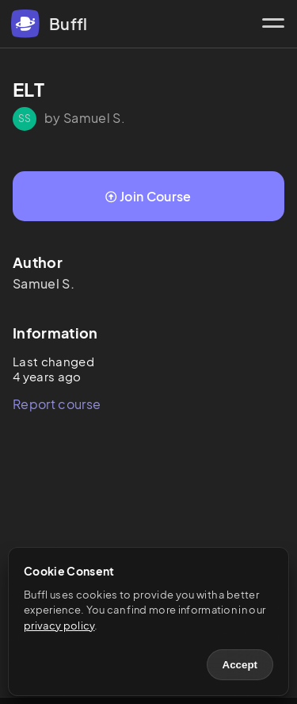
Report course (57, 404)
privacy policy (59, 625)
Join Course (148, 196)
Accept (240, 665)
